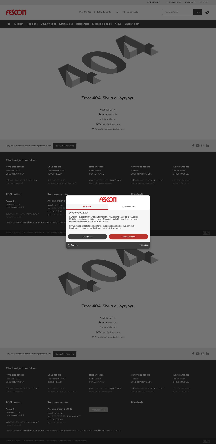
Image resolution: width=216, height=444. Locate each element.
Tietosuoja (143, 245)
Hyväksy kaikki (128, 236)
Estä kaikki (88, 236)
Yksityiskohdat (129, 206)
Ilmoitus (87, 206)
